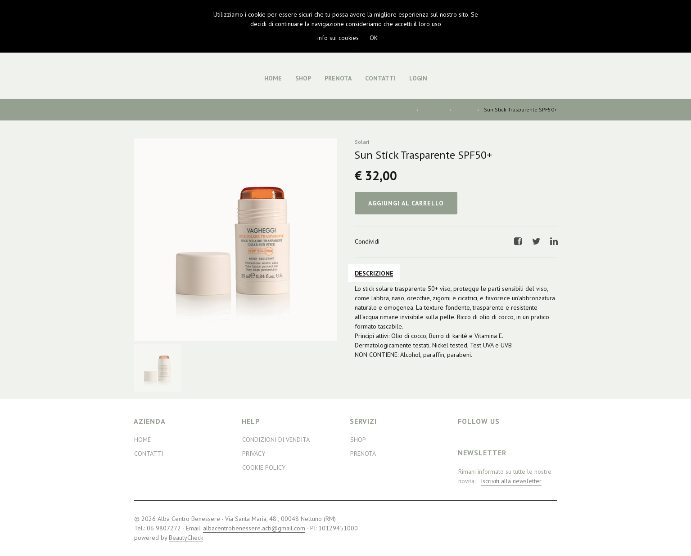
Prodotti (433, 109)
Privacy (253, 453)
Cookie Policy (263, 467)
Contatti (380, 78)
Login (418, 78)
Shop (303, 78)
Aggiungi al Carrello (406, 203)
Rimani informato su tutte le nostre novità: (504, 476)
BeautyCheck (186, 538)
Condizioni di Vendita (276, 440)
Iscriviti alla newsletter (511, 481)
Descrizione (374, 273)
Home (273, 78)
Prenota (338, 78)
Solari (463, 109)
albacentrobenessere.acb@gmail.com (254, 528)
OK (374, 38)
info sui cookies (338, 38)
